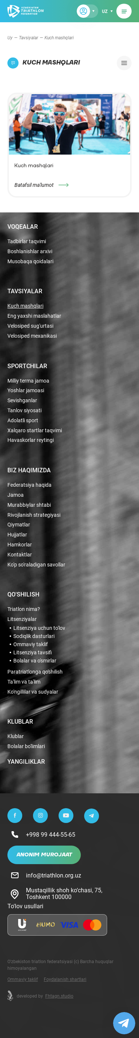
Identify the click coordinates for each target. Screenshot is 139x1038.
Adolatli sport (22, 420)
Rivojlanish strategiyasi (33, 515)
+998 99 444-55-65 (50, 834)
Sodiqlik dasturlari (33, 636)
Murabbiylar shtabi (29, 505)
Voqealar (22, 226)
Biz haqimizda (29, 470)
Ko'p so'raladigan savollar (36, 565)
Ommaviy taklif (30, 644)
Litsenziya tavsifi (32, 652)
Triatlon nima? (23, 609)
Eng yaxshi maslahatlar (34, 316)
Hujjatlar (17, 535)
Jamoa (15, 495)
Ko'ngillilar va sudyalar (32, 692)
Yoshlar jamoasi (25, 390)
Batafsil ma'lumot (34, 184)
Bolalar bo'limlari (26, 746)
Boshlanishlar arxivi (29, 251)
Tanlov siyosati (24, 410)
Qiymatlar (18, 525)
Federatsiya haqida (29, 485)
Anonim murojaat (44, 855)
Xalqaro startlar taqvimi (34, 430)
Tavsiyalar (28, 37)
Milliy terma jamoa (28, 381)
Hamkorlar (19, 545)
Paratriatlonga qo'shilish (35, 672)
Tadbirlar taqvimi (26, 241)
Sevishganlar (22, 400)
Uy (10, 37)
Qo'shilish (23, 594)
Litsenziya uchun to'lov (39, 628)
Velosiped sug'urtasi (30, 326)
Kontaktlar (19, 555)
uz (104, 11)
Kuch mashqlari (25, 306)
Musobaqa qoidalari (30, 261)
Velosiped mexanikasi (32, 336)
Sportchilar (27, 366)
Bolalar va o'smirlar (34, 660)
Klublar (20, 721)
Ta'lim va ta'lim (23, 682)
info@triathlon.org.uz (53, 875)
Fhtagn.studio (59, 996)
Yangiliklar (26, 761)
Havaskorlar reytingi (30, 440)
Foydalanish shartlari (65, 979)
